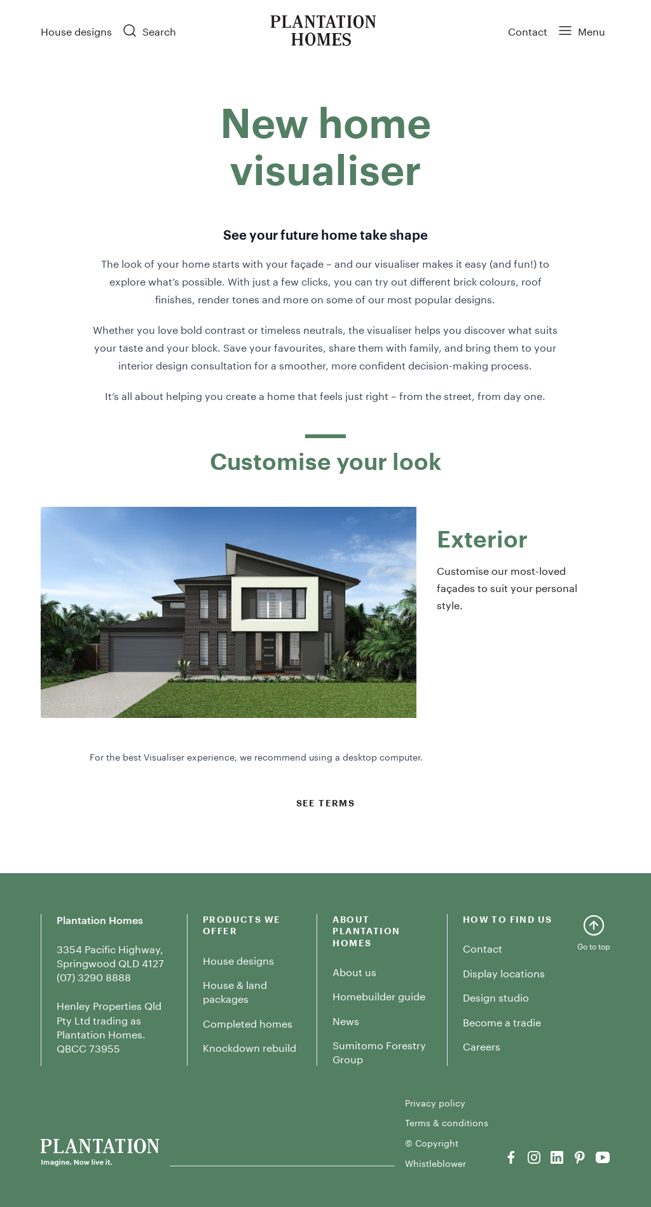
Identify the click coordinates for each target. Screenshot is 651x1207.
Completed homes (247, 1022)
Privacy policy (435, 1102)
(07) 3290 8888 (94, 976)
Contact (527, 30)
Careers (481, 1045)
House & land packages (235, 990)
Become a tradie (502, 1021)
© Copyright (431, 1142)
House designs (76, 30)
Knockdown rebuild (249, 1046)
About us (354, 971)
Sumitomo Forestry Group (379, 1051)
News (345, 1020)
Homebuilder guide (378, 995)
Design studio (496, 996)
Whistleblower (435, 1163)
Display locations (504, 972)
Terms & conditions (446, 1122)
